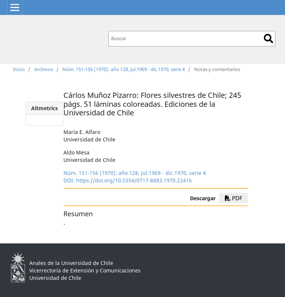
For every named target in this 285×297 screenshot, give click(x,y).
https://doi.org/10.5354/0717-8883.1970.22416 (134, 180)
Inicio (19, 69)
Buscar (268, 38)
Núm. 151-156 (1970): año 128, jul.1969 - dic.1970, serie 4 (123, 69)
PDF (233, 198)
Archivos (43, 69)
